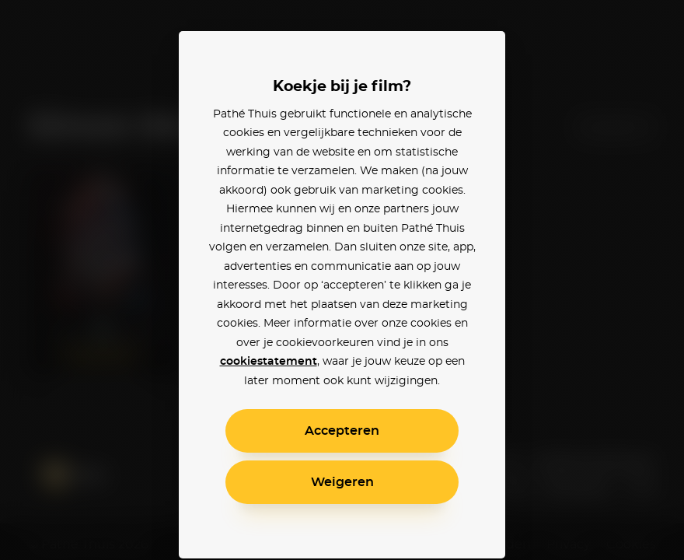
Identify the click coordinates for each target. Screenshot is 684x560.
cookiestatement (268, 361)
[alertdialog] (342, 280)
